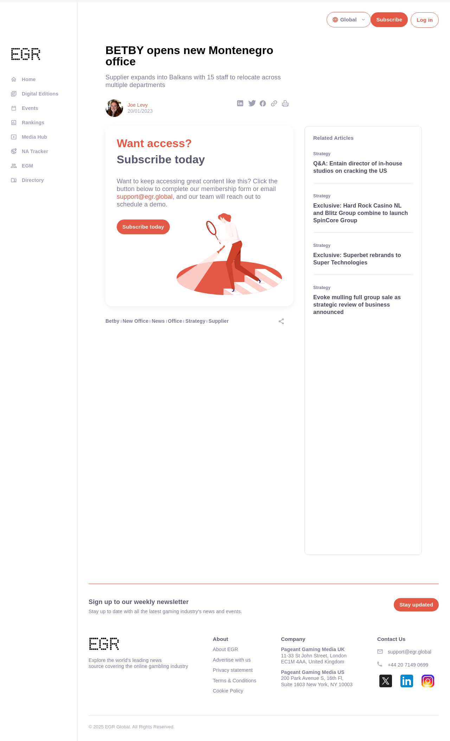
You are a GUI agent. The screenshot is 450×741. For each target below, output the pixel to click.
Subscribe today (143, 227)
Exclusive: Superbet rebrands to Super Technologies (357, 258)
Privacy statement (233, 670)
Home (29, 79)
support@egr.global (145, 196)
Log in (425, 20)
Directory (33, 180)
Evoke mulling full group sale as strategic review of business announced (357, 304)
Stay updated (416, 605)
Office (175, 321)
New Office (136, 321)
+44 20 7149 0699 (408, 665)
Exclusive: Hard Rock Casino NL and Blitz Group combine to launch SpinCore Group (360, 213)
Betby (112, 321)
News (158, 321)
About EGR (225, 649)
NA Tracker (35, 151)
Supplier (218, 321)
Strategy (195, 321)
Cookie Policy (228, 691)
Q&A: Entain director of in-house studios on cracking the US (357, 167)
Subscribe (389, 19)
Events (30, 108)
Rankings (33, 122)
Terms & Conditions (234, 680)
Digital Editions (40, 94)
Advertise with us (232, 660)
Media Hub (34, 137)
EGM (27, 166)
